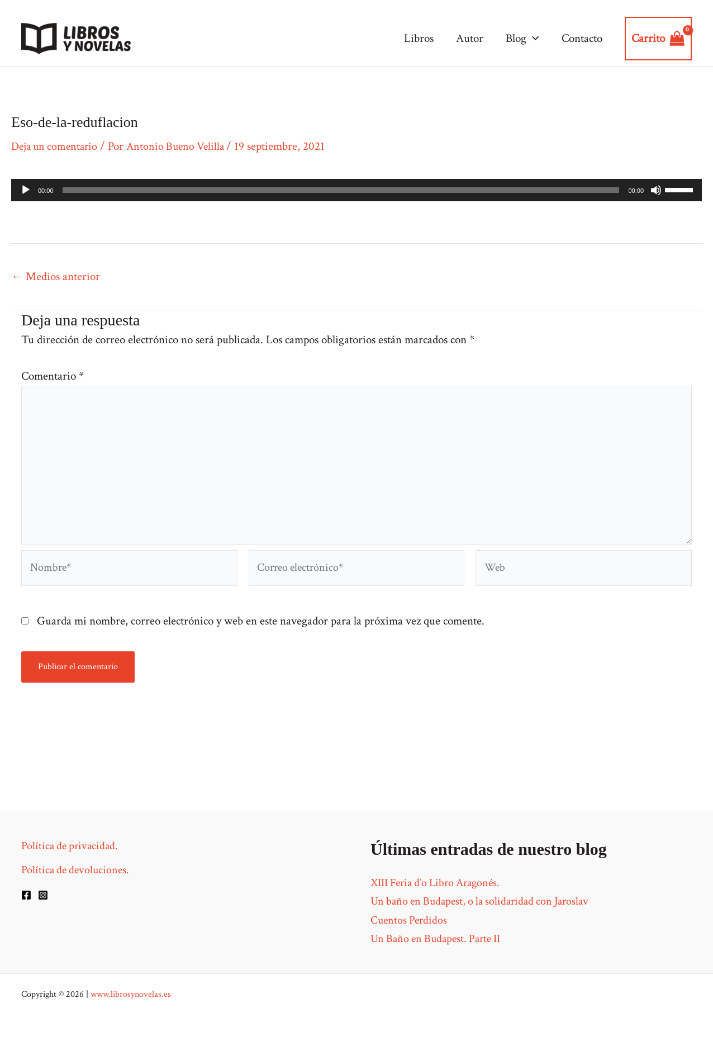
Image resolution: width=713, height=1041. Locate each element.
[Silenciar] (656, 190)
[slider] (341, 190)
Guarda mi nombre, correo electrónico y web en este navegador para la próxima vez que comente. (260, 633)
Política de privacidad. (71, 845)
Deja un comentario (56, 146)
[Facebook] (26, 895)
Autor (467, 38)
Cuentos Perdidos (410, 920)
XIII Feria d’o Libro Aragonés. (440, 882)
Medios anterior (55, 276)
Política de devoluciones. (77, 869)
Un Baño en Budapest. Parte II (439, 938)
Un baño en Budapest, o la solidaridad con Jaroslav (485, 900)
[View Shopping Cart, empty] (658, 38)
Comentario (52, 376)
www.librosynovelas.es (131, 994)
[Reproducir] (25, 190)
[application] (531, 39)
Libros (415, 38)
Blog (521, 39)
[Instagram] (43, 895)
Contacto (581, 38)
